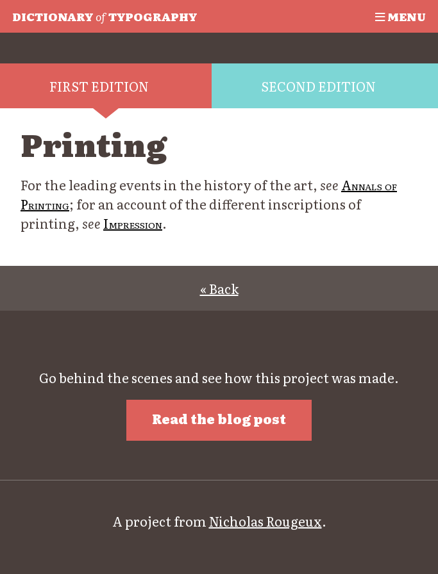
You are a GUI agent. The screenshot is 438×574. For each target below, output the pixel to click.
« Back (219, 288)
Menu (400, 16)
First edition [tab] (99, 85)
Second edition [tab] (318, 85)
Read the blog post (219, 418)
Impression (132, 223)
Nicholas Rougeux (265, 520)
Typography (104, 16)
